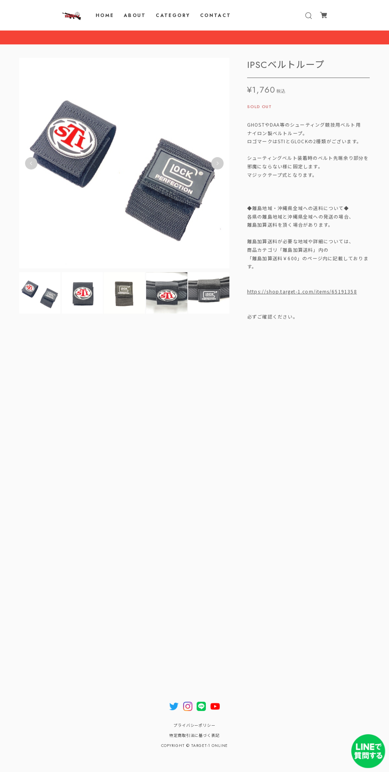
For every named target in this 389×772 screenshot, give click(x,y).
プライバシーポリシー (194, 725)
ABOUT (135, 15)
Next (217, 165)
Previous (31, 165)
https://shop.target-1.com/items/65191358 (302, 293)
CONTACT (215, 15)
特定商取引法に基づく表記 (194, 735)
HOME (105, 15)
